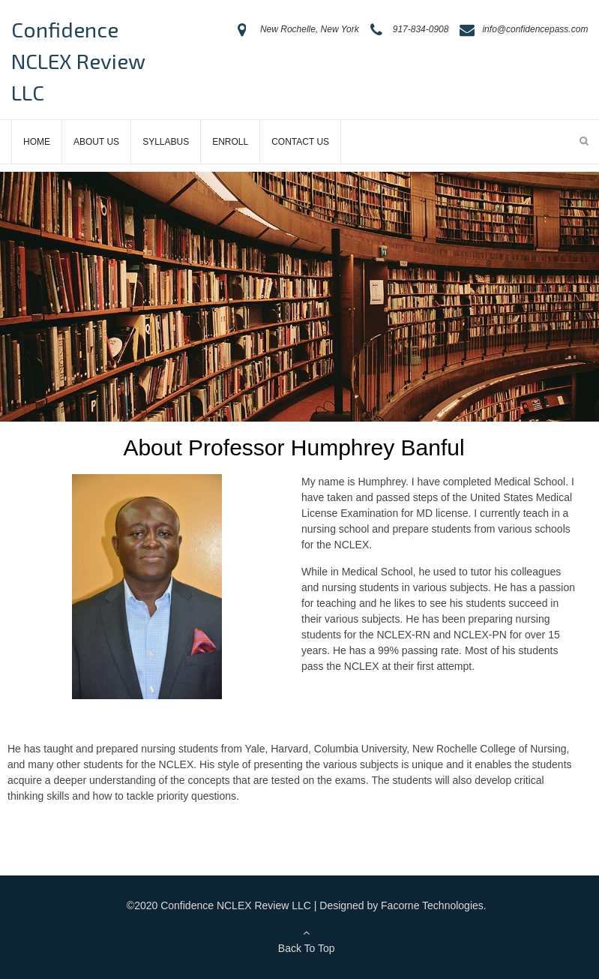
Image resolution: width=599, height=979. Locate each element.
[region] (299, 297)
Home (36, 142)
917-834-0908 (421, 29)
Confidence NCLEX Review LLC (78, 61)
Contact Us (300, 142)
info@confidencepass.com (535, 29)
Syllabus (165, 142)
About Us (96, 142)
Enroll (230, 142)
